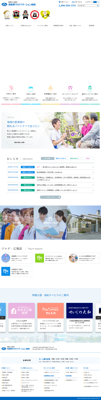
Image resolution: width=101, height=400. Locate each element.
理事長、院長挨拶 (7, 372)
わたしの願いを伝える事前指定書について (28, 386)
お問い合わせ (88, 375)
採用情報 (91, 25)
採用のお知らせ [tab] (74, 158)
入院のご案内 (25, 375)
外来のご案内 (25, 372)
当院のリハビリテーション (52, 372)
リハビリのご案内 (42, 25)
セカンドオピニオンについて (30, 380)
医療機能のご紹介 (50, 382)
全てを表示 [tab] (47, 158)
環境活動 (4, 388)
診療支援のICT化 (49, 390)
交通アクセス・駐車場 (8, 390)
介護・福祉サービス (75, 25)
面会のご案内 (25, 377)
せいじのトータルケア (51, 385)
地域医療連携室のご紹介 (51, 380)
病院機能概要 (6, 380)
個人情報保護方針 (7, 385)
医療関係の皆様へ (58, 25)
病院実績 (47, 388)
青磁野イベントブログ (90, 380)
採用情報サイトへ (71, 380)
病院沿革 (4, 377)
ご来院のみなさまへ (26, 25)
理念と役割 (5, 375)
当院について (10, 25)
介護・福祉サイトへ (72, 372)
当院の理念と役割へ (19, 142)
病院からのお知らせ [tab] (61, 158)
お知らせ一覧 (50, 197)
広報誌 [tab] (87, 158)
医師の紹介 (5, 382)
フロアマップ (25, 382)
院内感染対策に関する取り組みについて (28, 390)
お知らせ (86, 372)
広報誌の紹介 (88, 377)
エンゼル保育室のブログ (91, 382)
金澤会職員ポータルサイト (91, 386)
